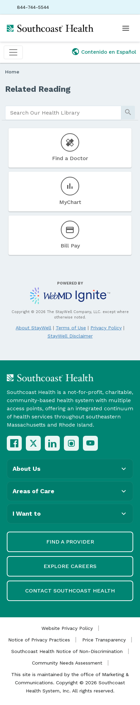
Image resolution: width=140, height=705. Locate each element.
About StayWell (33, 327)
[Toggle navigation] (13, 52)
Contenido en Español (108, 52)
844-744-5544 (33, 7)
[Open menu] (125, 28)
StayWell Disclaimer (70, 336)
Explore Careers (70, 566)
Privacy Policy (106, 327)
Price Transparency (104, 639)
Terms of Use (71, 327)
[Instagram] (71, 443)
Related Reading (38, 89)
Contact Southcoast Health (70, 590)
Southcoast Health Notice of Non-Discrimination (67, 651)
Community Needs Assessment (67, 663)
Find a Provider (70, 541)
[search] (63, 112)
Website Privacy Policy (67, 628)
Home (12, 71)
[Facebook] (14, 443)
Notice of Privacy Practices (39, 639)
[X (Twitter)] (33, 443)
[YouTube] (90, 443)
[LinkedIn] (52, 443)
